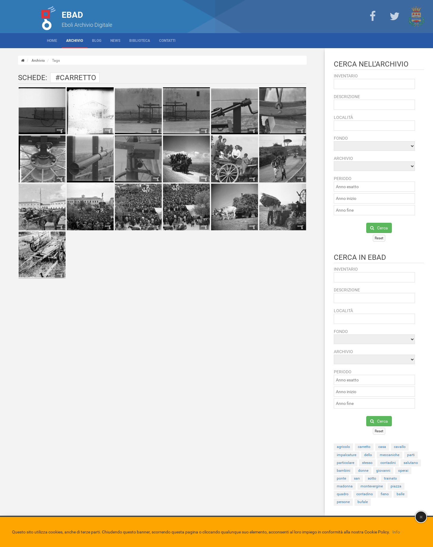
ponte (341, 478)
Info (396, 532)
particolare (345, 463)
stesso (367, 463)
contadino (364, 494)
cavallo (400, 447)
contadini (388, 463)
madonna (345, 486)
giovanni (383, 470)
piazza (396, 486)
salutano (411, 463)
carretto (364, 447)
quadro (343, 494)
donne (363, 470)
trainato (390, 478)
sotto (372, 478)
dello (368, 455)
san (357, 478)
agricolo (343, 447)
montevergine (372, 486)
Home (52, 41)
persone (343, 502)
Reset (379, 238)
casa (382, 447)
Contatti (167, 41)
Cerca (379, 227)
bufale (363, 502)
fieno (385, 494)
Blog (96, 41)
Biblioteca (139, 41)
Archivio (74, 41)
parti (411, 455)
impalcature (346, 455)
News (115, 41)
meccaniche (389, 455)
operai (403, 470)
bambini (343, 470)
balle (400, 494)
